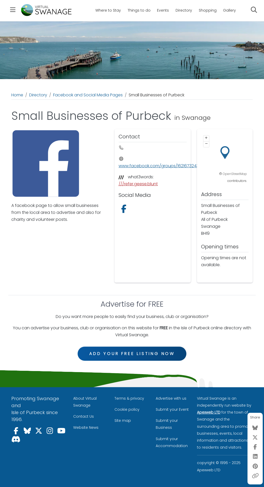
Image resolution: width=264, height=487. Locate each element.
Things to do (139, 10)
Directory (184, 10)
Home (17, 95)
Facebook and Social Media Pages (88, 95)
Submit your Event (172, 409)
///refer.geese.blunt (138, 184)
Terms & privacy (129, 398)
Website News (85, 427)
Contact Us (83, 416)
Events (163, 10)
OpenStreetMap (235, 174)
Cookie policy (126, 409)
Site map (122, 420)
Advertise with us (171, 398)
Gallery (229, 10)
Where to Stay (108, 10)
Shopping (208, 10)
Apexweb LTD (208, 412)
